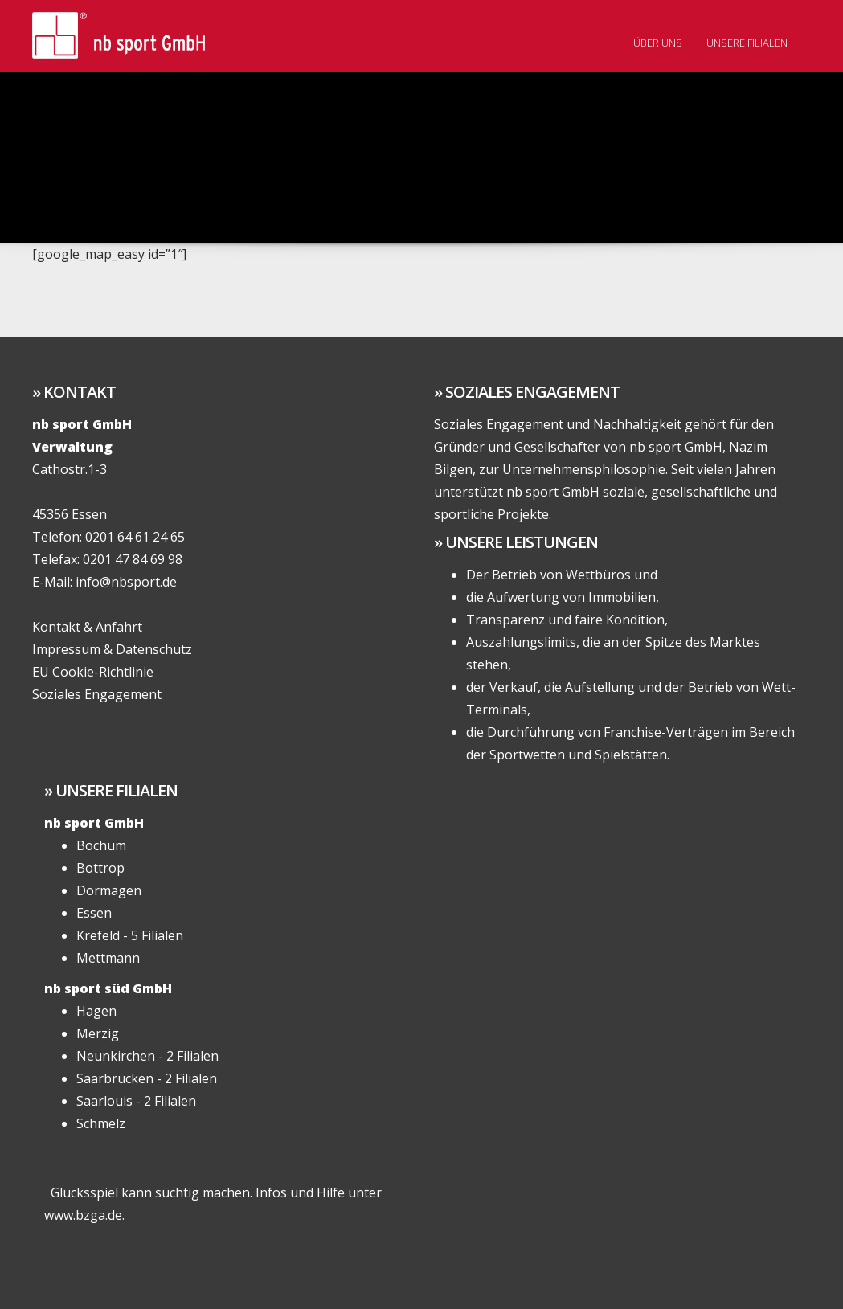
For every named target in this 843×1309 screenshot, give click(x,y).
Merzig (97, 1033)
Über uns (657, 42)
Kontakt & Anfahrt (87, 627)
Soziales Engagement (97, 694)
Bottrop (100, 868)
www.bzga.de (83, 1215)
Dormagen (108, 890)
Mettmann (108, 958)
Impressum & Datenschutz (112, 649)
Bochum (101, 845)
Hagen (96, 1011)
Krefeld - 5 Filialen (129, 935)
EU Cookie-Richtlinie (92, 672)
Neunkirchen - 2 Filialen (147, 1056)
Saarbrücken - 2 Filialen (146, 1078)
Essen (94, 913)
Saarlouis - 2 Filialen (136, 1101)
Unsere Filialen (747, 42)
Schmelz (100, 1123)
